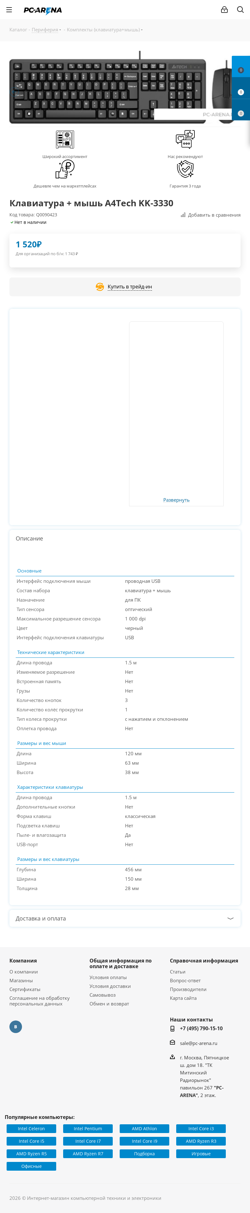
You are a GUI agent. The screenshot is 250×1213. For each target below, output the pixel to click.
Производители (188, 989)
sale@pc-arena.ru (198, 1043)
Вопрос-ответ (185, 980)
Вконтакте (15, 1027)
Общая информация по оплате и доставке (121, 963)
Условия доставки (110, 986)
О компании (23, 971)
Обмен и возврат (109, 1003)
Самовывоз (103, 995)
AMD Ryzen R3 (201, 1141)
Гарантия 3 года (185, 186)
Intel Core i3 (201, 1128)
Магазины (21, 980)
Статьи (178, 971)
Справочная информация (204, 960)
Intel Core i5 (31, 1141)
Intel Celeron (31, 1128)
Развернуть (176, 500)
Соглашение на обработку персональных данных (39, 1001)
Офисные (31, 1166)
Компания (23, 960)
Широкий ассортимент (64, 156)
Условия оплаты (108, 977)
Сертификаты (25, 989)
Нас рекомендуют (185, 156)
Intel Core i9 (144, 1141)
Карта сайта (183, 998)
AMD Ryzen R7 (88, 1154)
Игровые (201, 1154)
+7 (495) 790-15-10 (201, 1028)
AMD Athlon (144, 1128)
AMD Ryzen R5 (31, 1154)
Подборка (144, 1154)
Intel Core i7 (88, 1141)
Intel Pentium (88, 1128)
